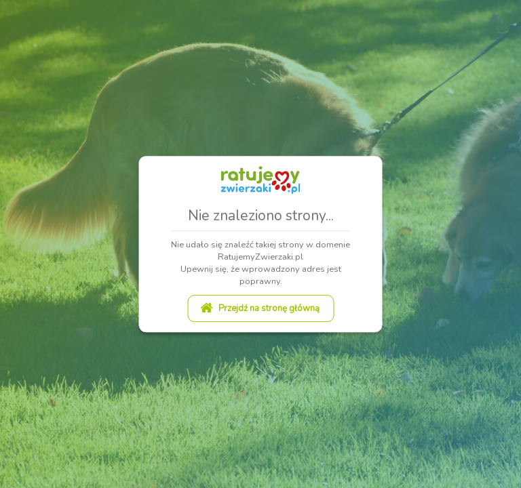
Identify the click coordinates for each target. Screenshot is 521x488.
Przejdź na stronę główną (259, 308)
